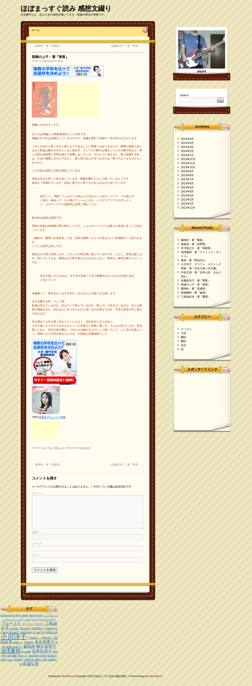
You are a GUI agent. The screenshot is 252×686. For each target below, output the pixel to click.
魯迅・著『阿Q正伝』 (194, 260)
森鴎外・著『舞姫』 (193, 240)
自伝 (183, 345)
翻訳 (183, 337)
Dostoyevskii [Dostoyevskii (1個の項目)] (7, 615)
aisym (60, 61)
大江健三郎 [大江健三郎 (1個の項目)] (38, 632)
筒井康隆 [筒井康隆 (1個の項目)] (12, 655)
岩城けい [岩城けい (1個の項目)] (18, 642)
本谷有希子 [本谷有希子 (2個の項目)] (45, 642)
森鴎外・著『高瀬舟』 (47, 45)
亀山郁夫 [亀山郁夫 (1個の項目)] (25, 628)
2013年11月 (188, 163)
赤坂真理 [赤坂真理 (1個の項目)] (33, 655)
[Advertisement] (79, 101)
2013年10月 (188, 167)
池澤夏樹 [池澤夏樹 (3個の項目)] (10, 651)
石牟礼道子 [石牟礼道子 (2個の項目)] (42, 651)
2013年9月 (187, 171)
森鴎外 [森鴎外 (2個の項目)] (29, 646)
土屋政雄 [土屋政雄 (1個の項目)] (49, 628)
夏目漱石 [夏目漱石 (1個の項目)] (14, 632)
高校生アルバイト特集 (52, 417)
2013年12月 (188, 159)
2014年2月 (187, 151)
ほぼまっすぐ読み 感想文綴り (66, 8)
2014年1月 (187, 155)
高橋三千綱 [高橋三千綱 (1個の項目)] (41, 659)
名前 (35, 532)
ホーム (36, 30)
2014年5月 (187, 138)
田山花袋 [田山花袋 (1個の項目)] (26, 651)
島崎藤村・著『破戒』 (194, 292)
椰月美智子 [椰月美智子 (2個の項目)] (46, 646)
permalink (85, 448)
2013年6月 (187, 183)
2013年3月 (187, 195)
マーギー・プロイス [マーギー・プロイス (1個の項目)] (33, 624)
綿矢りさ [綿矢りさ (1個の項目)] (23, 655)
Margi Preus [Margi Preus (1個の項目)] (35, 615)
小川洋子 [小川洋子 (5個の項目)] (14, 636)
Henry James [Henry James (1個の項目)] (22, 615)
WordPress (68, 676)
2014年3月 (187, 147)
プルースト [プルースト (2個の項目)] (11, 623)
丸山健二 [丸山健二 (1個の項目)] (15, 628)
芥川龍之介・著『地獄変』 (197, 248)
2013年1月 (187, 203)
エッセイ (186, 329)
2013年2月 (187, 199)
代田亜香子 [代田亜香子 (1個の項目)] (37, 628)
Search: (184, 95)
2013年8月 (187, 175)
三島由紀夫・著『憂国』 (196, 296)
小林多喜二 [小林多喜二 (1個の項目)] (47, 638)
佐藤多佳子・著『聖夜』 (127, 45)
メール (37, 543)
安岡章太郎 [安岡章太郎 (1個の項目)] (52, 632)
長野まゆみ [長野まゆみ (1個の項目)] (6, 659)
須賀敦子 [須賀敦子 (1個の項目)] (19, 659)
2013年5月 (187, 187)
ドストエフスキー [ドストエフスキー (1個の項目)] (46, 619)
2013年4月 (187, 191)
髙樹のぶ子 (59, 448)
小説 (44, 448)
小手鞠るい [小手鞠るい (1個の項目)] (33, 638)
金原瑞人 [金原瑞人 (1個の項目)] (52, 655)
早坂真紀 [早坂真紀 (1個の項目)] (29, 642)
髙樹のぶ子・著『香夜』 (196, 284)
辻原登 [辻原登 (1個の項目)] (42, 655)
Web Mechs (156, 676)
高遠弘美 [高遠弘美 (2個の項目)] (31, 664)
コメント (37, 493)
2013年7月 (187, 179)
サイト (36, 555)
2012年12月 (188, 207)
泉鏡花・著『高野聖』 (194, 244)
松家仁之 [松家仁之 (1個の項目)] (17, 647)
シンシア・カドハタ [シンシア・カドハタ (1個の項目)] (24, 619)
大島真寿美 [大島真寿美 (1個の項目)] (25, 632)
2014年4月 (187, 143)
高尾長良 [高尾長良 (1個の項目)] (29, 659)
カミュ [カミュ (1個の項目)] (9, 619)
